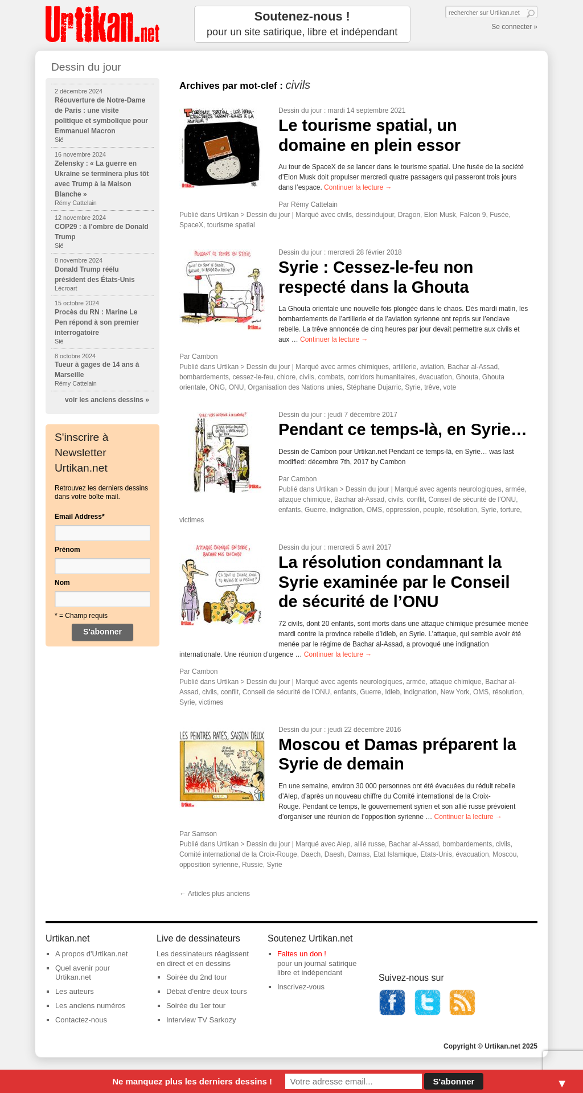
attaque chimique (304, 499)
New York (455, 692)
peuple (433, 510)
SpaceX (191, 225)
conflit (415, 499)
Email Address (80, 517)
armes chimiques (363, 367)
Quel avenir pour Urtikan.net (82, 973)
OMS (374, 510)
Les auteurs (74, 991)
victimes (191, 520)
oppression (403, 510)
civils (344, 215)
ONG (217, 387)
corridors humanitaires (382, 377)
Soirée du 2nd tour (196, 977)
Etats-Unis (436, 854)
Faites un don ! (301, 953)
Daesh (334, 854)
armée (514, 489)
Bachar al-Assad (472, 367)
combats (330, 377)
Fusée (499, 215)
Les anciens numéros (90, 1005)
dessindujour (375, 215)
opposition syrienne (208, 865)
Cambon (204, 357)
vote (450, 387)
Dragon (409, 215)
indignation (346, 510)
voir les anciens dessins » (107, 400)
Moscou (504, 854)
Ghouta (467, 377)
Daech (311, 854)
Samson (204, 834)
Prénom (67, 550)
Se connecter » (514, 27)
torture (510, 510)
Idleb (392, 692)
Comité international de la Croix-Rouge (238, 854)
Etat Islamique (395, 854)
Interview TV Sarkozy (201, 1020)
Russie (252, 865)
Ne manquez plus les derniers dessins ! (192, 1081)
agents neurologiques (469, 489)
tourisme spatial (231, 225)
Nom (62, 583)
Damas (358, 854)
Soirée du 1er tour (195, 1005)
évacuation (435, 377)
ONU (236, 387)
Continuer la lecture (358, 187)
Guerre (315, 510)
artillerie (404, 367)
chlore (286, 377)
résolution (462, 510)
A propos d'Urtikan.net (91, 953)
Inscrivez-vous (301, 987)
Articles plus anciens (214, 894)
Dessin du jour (300, 110)
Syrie (412, 387)
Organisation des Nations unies (295, 387)
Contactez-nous (81, 1020)
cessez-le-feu (252, 377)
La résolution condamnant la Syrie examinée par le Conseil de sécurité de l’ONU (394, 582)
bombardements (204, 377)
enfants (289, 510)
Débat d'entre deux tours (206, 991)
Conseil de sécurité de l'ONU (472, 499)
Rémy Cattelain (314, 204)
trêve (432, 387)
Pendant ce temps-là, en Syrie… (402, 429)
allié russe (369, 844)
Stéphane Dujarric (374, 387)
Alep (343, 844)
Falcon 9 (472, 215)
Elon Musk (440, 215)
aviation (432, 367)
